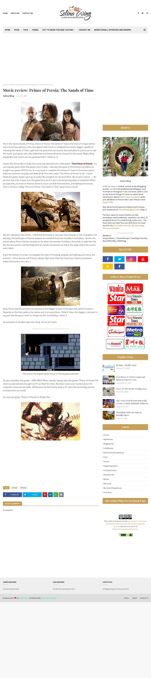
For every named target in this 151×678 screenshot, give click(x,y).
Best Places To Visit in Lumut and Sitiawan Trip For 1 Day (130, 378)
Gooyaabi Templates (49, 598)
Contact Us (144, 598)
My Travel (107, 483)
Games (14, 488)
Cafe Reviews (108, 448)
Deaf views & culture (130, 197)
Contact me (27, 13)
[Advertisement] (75, 58)
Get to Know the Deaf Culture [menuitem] (57, 30)
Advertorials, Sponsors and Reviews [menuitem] (112, 30)
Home (5, 13)
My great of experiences (113, 488)
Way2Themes (24, 598)
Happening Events (110, 466)
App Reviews (108, 439)
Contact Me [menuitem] (84, 30)
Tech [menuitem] (25, 30)
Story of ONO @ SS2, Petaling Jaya (131, 388)
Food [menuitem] (16, 30)
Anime (106, 435)
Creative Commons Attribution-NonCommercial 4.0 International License (126, 524)
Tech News (108, 492)
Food (105, 457)
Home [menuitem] (7, 30)
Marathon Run (109, 475)
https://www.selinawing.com (125, 529)
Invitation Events (110, 470)
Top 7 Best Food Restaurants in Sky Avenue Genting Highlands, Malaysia (132, 402)
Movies (11, 84)
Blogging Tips (109, 444)
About (134, 598)
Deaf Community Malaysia (114, 452)
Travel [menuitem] (35, 30)
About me (15, 13)
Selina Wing (8, 96)
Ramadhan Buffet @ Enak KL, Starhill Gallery (129, 414)
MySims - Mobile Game (126, 365)
